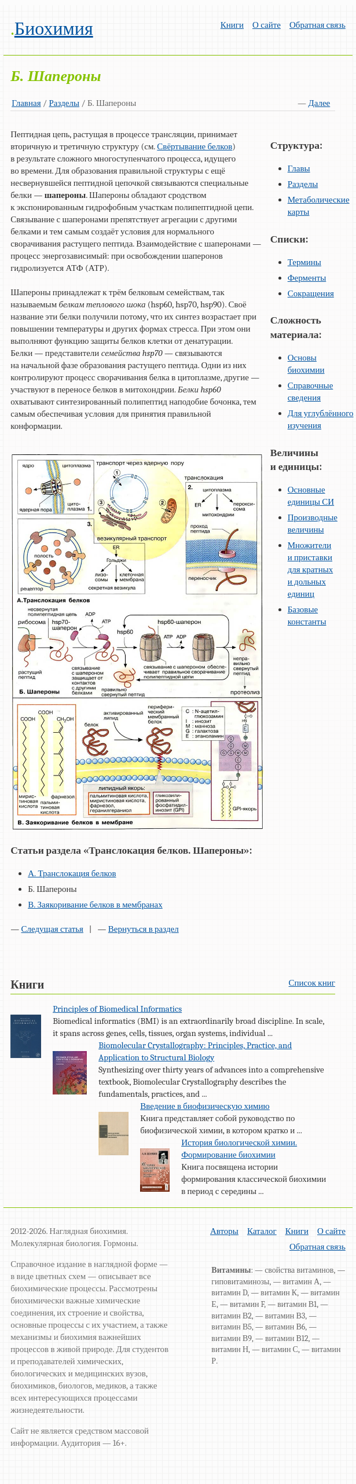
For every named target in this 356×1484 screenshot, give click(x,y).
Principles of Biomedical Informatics (117, 1009)
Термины (304, 262)
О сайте (266, 25)
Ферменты (307, 278)
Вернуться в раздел (143, 929)
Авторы (224, 1231)
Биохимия (53, 28)
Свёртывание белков (194, 146)
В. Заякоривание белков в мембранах (95, 904)
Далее (319, 103)
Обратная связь (317, 25)
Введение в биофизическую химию (205, 1106)
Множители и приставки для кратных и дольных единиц (310, 569)
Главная (26, 103)
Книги (232, 25)
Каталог (262, 1231)
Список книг (312, 983)
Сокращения (311, 293)
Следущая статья (52, 929)
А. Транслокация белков (72, 873)
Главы (299, 168)
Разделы (64, 103)
